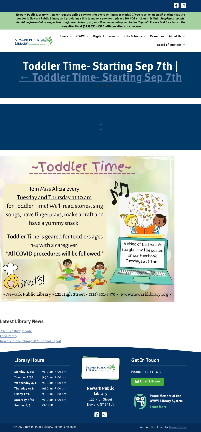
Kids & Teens (133, 36)
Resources (157, 36)
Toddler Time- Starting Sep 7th (100, 78)
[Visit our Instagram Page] (183, 6)
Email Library (150, 381)
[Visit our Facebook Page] (176, 6)
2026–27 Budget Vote (16, 331)
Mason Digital (178, 427)
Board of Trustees (169, 45)
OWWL (80, 36)
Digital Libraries (104, 36)
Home (64, 36)
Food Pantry (8, 336)
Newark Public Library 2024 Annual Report (30, 341)
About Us (175, 36)
